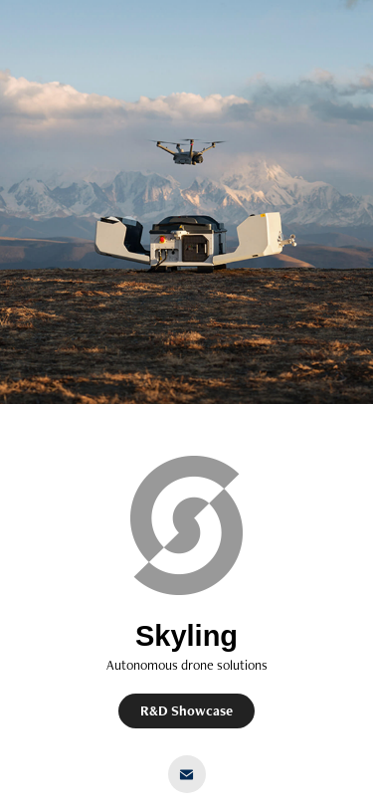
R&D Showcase (186, 710)
